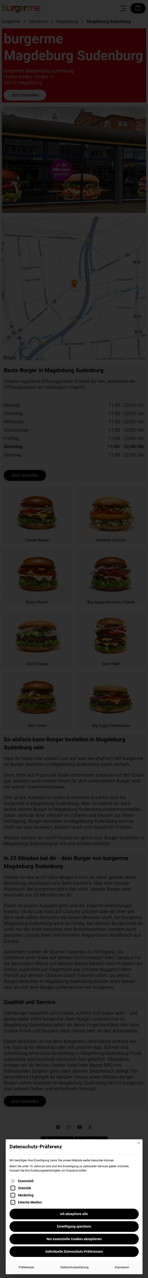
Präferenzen (26, 1267)
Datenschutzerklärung (74, 1267)
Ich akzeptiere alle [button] (74, 1214)
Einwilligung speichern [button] (74, 1226)
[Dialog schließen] (139, 1143)
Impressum (122, 1267)
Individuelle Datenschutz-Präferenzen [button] (74, 1251)
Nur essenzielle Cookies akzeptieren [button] (74, 1239)
